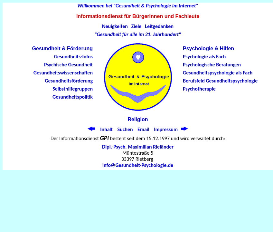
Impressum (166, 129)
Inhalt (106, 129)
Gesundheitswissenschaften (63, 73)
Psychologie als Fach (204, 56)
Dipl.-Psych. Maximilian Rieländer (138, 147)
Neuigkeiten (115, 26)
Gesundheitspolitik (72, 97)
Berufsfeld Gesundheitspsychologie (220, 81)
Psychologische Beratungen (212, 65)
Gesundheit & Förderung (62, 48)
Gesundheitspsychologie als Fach (217, 73)
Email (143, 129)
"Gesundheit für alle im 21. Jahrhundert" (138, 34)
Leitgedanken (159, 26)
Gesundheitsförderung (69, 81)
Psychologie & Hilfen (208, 48)
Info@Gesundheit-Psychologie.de (137, 165)
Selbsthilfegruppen (72, 89)
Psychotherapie (199, 89)
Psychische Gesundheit (68, 65)
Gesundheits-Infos (73, 56)
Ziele (136, 26)
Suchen (125, 129)
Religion (137, 119)
